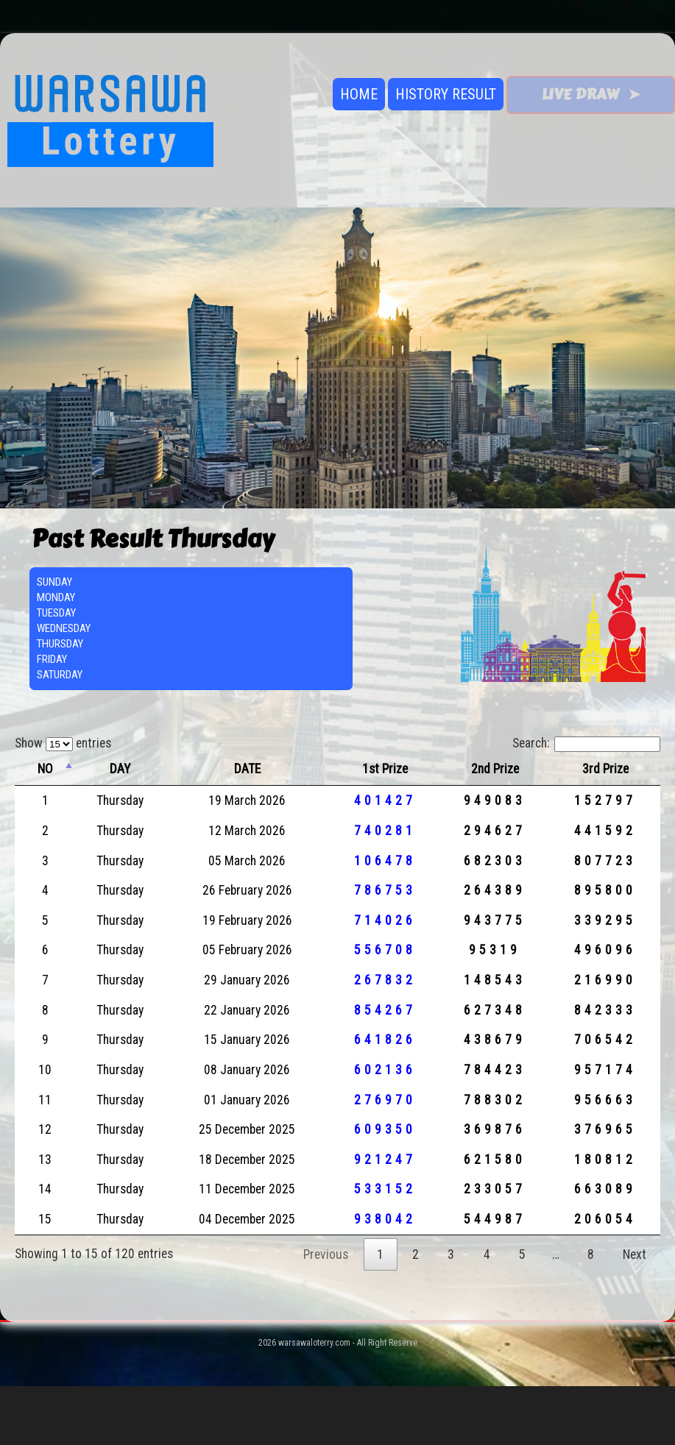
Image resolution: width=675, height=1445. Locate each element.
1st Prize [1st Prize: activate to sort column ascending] (385, 768)
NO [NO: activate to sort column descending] (45, 768)
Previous (325, 1254)
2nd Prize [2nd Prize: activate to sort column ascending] (495, 768)
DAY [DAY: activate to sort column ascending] (120, 768)
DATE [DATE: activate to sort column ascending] (247, 768)
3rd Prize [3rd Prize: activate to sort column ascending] (605, 768)
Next (634, 1254)
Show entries (63, 743)
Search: (586, 743)
